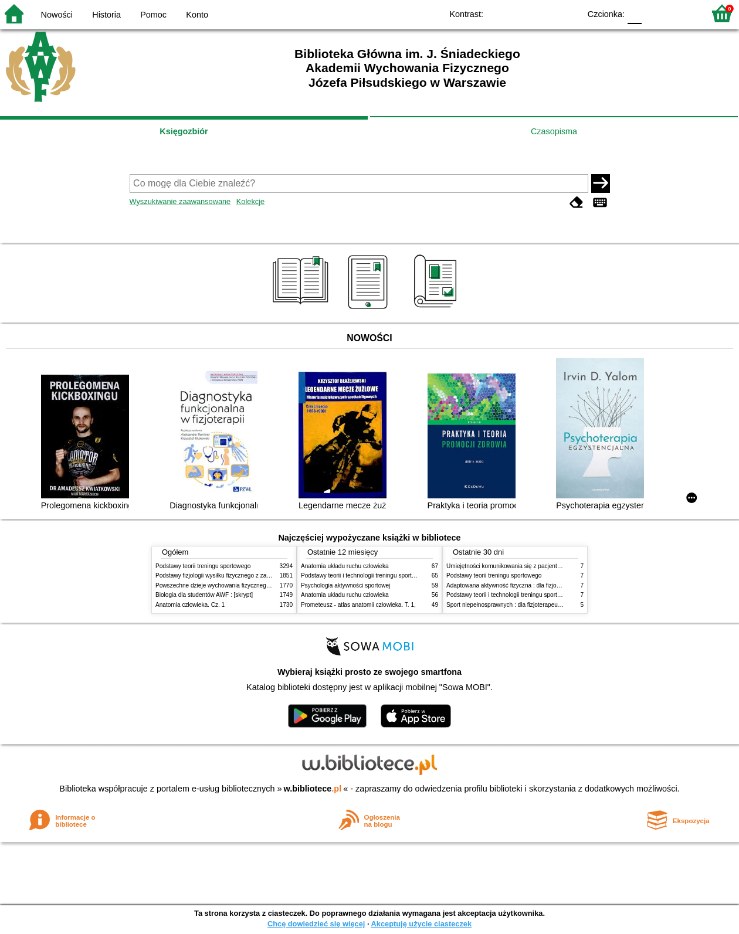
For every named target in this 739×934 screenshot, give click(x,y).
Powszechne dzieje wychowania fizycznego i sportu (222, 585)
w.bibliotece (313, 788)
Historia (106, 14)
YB (544, 13)
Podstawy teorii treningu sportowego (202, 566)
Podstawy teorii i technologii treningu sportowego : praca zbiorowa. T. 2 (394, 575)
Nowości (57, 14)
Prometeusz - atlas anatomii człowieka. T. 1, (358, 605)
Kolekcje (250, 201)
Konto (197, 14)
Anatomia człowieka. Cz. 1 (190, 605)
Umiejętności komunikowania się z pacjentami (506, 566)
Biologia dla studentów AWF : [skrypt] (204, 595)
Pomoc (153, 14)
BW (520, 13)
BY (567, 13)
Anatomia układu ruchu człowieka (345, 566)
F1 (654, 13)
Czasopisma (554, 131)
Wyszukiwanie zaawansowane (180, 201)
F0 (634, 13)
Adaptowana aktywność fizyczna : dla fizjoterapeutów (516, 585)
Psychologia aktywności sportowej (345, 585)
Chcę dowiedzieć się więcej (316, 923)
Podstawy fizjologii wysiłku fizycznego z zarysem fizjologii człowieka (244, 575)
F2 (681, 13)
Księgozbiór (184, 131)
